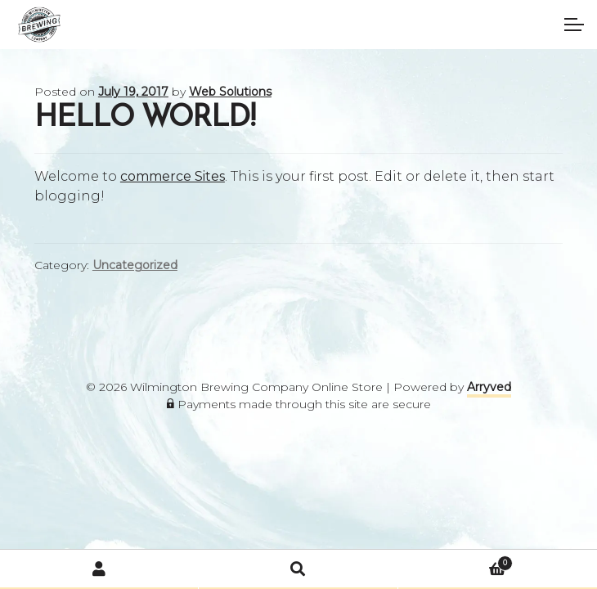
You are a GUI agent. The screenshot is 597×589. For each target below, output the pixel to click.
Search (298, 569)
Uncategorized (134, 265)
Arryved (489, 387)
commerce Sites (172, 176)
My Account (99, 569)
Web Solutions (230, 91)
